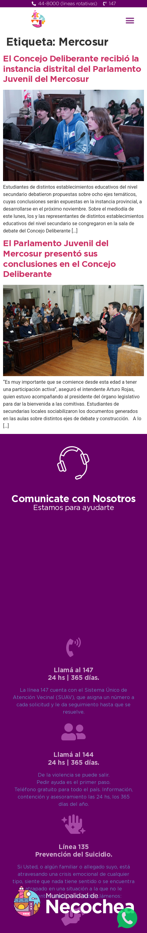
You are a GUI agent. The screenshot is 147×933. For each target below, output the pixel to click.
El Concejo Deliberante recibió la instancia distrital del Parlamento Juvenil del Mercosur (72, 69)
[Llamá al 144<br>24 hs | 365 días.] (73, 863)
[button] (130, 20)
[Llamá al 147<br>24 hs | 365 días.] (73, 778)
